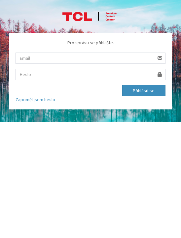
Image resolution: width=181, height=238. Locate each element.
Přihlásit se (144, 91)
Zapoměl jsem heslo (35, 99)
